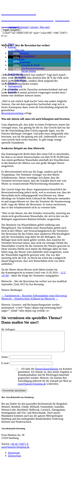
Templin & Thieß (30, 65)
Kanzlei (12, 47)
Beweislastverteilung (12, 113)
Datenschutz (14, 459)
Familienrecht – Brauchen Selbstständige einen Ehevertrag (34, 295)
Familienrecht (15, 74)
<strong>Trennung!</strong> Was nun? (29, 27)
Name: (5, 361)
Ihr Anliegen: (8, 329)
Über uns (19, 50)
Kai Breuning (22, 53)
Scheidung (20, 80)
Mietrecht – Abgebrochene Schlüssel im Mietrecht (29, 298)
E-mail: (5, 367)
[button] (14, 53)
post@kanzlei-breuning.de (32, 387)
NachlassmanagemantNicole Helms (32, 70)
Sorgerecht (20, 77)
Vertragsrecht (15, 86)
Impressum (14, 456)
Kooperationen (22, 62)
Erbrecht (12, 83)
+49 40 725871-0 (19, 448)
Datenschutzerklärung (46, 372)
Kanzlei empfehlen (25, 56)
